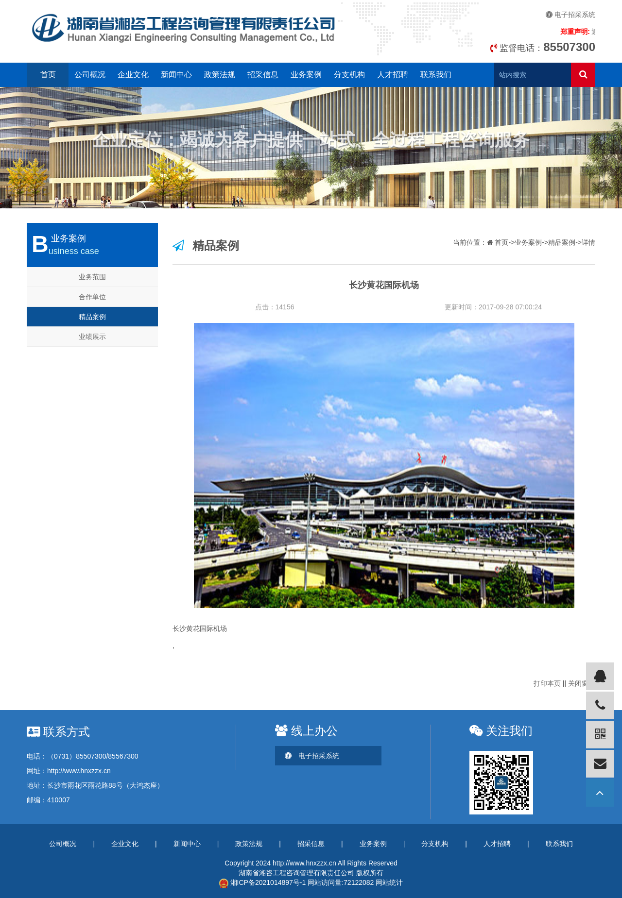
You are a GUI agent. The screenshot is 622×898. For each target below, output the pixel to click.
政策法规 (219, 74)
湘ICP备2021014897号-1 (262, 882)
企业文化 (133, 74)
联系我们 (435, 74)
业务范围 (92, 277)
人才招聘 (392, 74)
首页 (48, 74)
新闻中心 (176, 74)
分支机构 (349, 74)
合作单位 (92, 297)
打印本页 (547, 683)
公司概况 (89, 74)
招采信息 (262, 74)
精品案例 (92, 317)
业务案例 (306, 74)
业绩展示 (92, 336)
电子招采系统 (570, 14)
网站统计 (389, 882)
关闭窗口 (581, 683)
